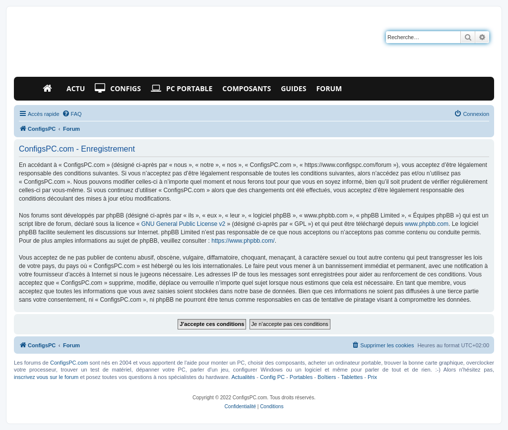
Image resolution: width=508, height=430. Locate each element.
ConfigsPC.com (69, 363)
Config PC (272, 377)
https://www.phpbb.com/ (242, 240)
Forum (329, 88)
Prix (372, 377)
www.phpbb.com (426, 223)
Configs (118, 89)
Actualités (243, 377)
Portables (301, 377)
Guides (293, 88)
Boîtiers (327, 377)
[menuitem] (72, 114)
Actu (75, 88)
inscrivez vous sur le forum (46, 377)
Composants (246, 88)
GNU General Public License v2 (183, 223)
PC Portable (181, 89)
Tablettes (352, 377)
